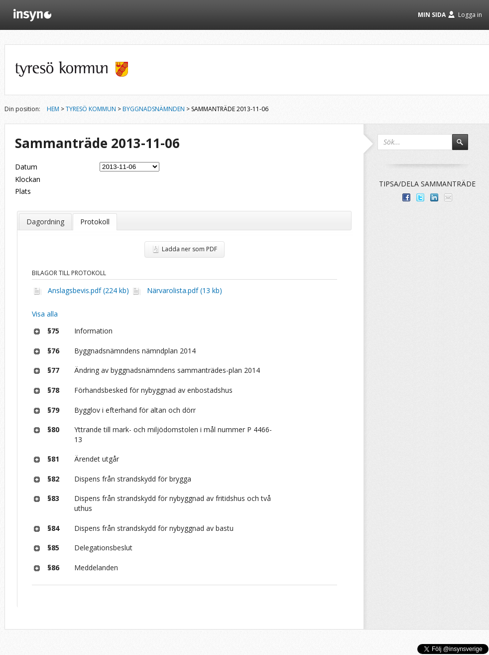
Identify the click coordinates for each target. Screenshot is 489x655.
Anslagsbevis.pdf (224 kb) (88, 290)
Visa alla (45, 314)
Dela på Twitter (420, 197)
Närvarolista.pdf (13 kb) (184, 290)
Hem (53, 109)
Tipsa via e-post (448, 197)
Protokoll (95, 221)
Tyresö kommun (91, 109)
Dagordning (45, 221)
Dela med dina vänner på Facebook (406, 197)
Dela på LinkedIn (434, 197)
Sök (464, 146)
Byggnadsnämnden (153, 109)
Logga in (470, 14)
